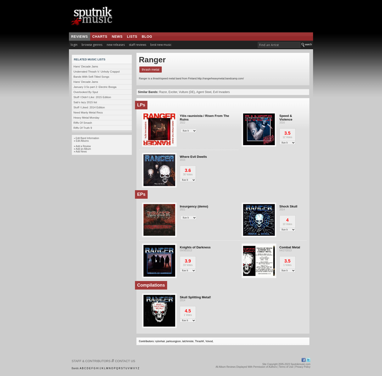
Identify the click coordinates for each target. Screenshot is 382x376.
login (74, 45)
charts (99, 36)
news (117, 36)
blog (147, 36)
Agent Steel (203, 92)
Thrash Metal (150, 69)
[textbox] (279, 45)
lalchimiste (188, 341)
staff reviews (137, 45)
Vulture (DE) (187, 92)
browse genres (92, 45)
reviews (79, 36)
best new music (161, 45)
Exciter (172, 92)
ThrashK (199, 341)
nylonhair (160, 341)
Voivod (209, 341)
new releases (116, 45)
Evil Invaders (221, 92)
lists (132, 36)
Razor (163, 92)
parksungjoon (173, 341)
